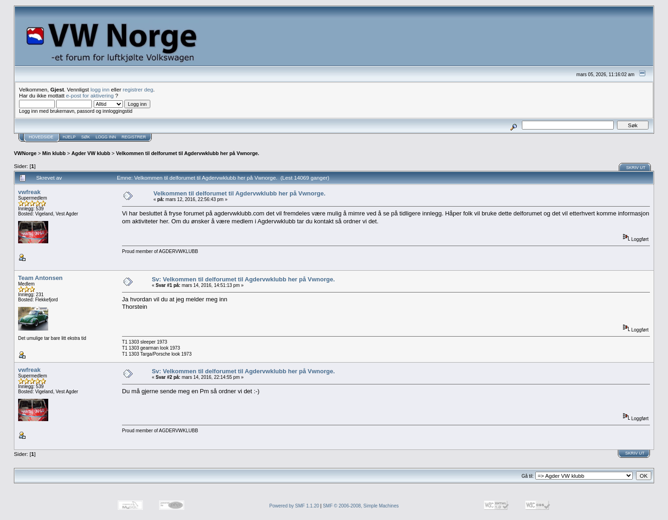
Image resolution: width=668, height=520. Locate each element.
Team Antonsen (40, 277)
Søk (85, 137)
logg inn (99, 89)
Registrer (134, 137)
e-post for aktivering (90, 95)
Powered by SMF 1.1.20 (294, 505)
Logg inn (106, 137)
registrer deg (138, 89)
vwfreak (29, 191)
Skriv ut (636, 167)
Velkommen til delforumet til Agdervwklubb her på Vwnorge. (187, 153)
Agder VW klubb (90, 153)
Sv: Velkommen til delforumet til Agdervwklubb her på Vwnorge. (243, 279)
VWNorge (25, 153)
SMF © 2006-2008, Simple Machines (361, 505)
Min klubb (54, 153)
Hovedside (41, 137)
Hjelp (69, 137)
